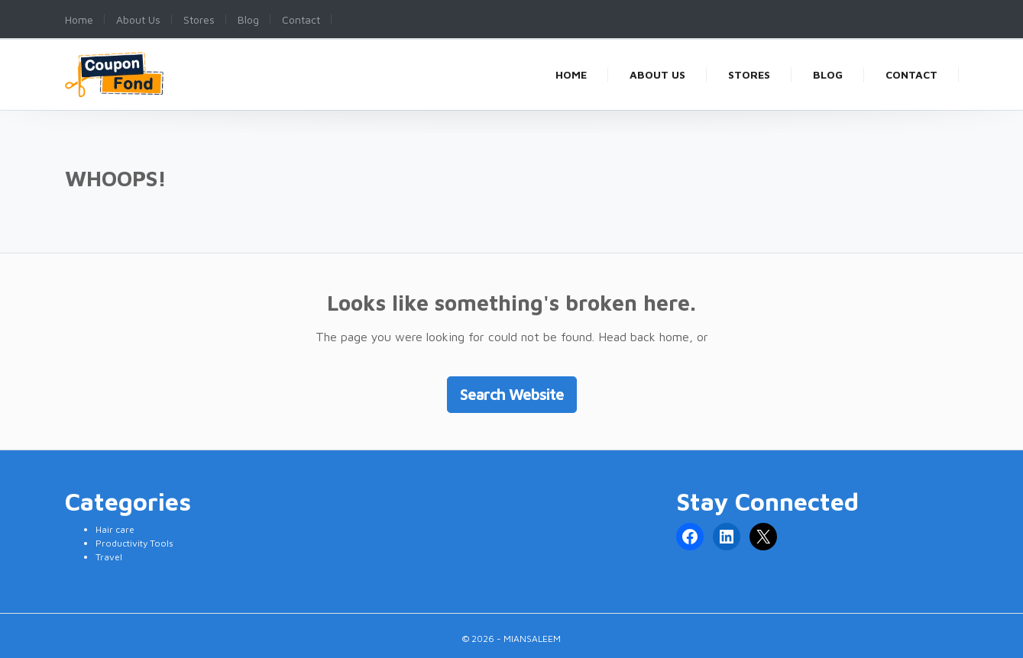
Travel (109, 557)
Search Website (512, 394)
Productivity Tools (134, 543)
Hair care (115, 529)
